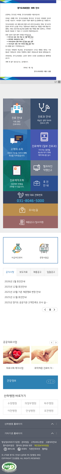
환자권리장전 (8, 446)
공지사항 (10, 272)
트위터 (22, 449)
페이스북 (9, 449)
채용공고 (37, 272)
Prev (45, 310)
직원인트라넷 (34, 449)
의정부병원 (30, 403)
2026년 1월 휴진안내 (15, 281)
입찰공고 (51, 272)
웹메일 (45, 449)
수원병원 (12, 403)
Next (54, 310)
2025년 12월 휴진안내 (16, 286)
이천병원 (12, 410)
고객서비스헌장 (37, 442)
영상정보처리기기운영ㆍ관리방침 (15, 442)
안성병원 (30, 410)
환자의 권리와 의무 (24, 446)
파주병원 (48, 403)
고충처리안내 (51, 442)
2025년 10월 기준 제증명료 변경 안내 (22, 292)
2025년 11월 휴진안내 (16, 297)
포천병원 (48, 410)
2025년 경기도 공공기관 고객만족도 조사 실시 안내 (26, 302)
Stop (50, 310)
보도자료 (23, 272)
